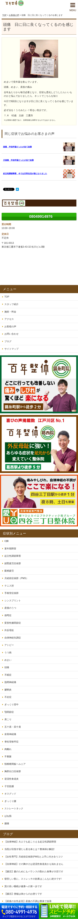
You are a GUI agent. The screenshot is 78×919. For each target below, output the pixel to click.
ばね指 (7, 816)
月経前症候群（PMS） (16, 578)
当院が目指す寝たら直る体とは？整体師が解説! (29, 849)
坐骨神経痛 (10, 734)
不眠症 (7, 675)
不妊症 (7, 697)
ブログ (7, 341)
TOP (4, 15)
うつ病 (7, 652)
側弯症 (7, 615)
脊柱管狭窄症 (11, 741)
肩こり (7, 719)
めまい (7, 660)
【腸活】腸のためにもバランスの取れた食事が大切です (33, 871)
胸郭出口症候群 (12, 771)
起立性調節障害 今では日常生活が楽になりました (25, 173)
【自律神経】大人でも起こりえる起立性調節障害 (30, 841)
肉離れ (7, 749)
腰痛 (6, 823)
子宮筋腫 (9, 786)
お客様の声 (14, 15)
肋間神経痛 (10, 682)
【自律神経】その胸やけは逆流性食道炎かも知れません (33, 864)
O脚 (6, 541)
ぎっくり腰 (10, 801)
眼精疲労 (9, 570)
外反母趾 (9, 630)
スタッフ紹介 (11, 304)
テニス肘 (9, 585)
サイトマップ (11, 349)
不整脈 (7, 756)
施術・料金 (10, 311)
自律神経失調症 (12, 637)
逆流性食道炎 (11, 779)
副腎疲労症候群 (12, 563)
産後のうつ (10, 608)
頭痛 (6, 667)
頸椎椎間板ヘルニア (15, 764)
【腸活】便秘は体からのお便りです (23, 894)
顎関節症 (9, 712)
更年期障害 (10, 548)
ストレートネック (13, 808)
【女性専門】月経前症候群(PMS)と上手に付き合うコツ (33, 856)
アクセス (9, 319)
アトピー (9, 645)
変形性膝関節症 (12, 623)
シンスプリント (12, 600)
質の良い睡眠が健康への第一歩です (23, 886)
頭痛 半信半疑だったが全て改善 (17, 147)
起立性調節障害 (12, 556)
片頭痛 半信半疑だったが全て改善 (18, 160)
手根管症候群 (11, 593)
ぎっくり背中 (11, 704)
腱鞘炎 (7, 689)
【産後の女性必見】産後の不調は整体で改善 (28, 901)
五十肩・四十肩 (12, 727)
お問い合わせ (11, 334)
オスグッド (10, 793)
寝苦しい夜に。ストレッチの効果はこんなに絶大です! (33, 879)
